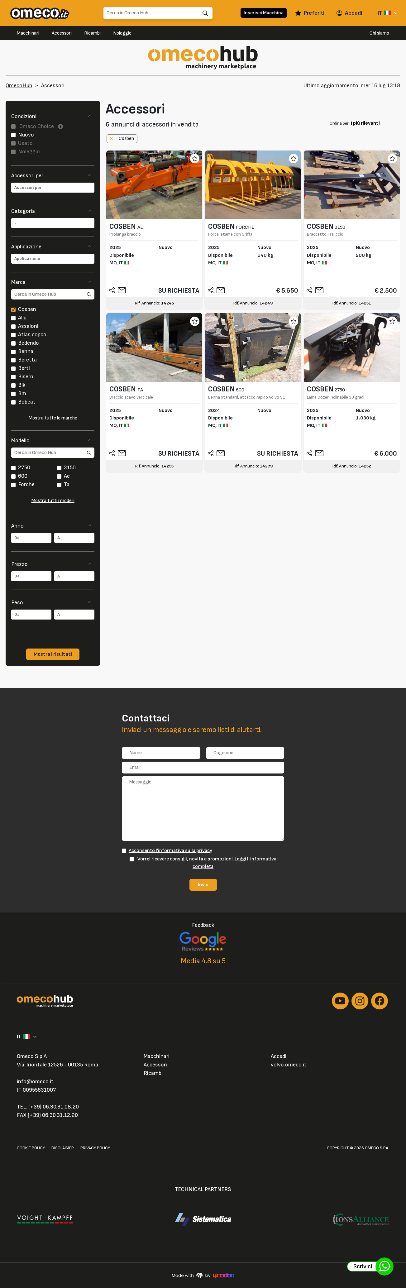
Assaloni (28, 326)
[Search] (158, 13)
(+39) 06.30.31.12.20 (53, 1115)
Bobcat (27, 402)
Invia (203, 885)
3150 (70, 467)
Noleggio (122, 33)
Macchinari (28, 33)
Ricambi (92, 33)
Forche (26, 484)
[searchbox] (52, 188)
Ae (67, 476)
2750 (24, 467)
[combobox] (52, 188)
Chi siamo (379, 33)
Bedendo (28, 343)
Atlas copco (32, 334)
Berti (24, 368)
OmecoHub (19, 85)
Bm (22, 393)
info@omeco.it (35, 1081)
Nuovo (26, 135)
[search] (52, 294)
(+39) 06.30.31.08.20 (53, 1107)
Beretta (27, 360)
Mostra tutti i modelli (52, 501)
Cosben (27, 309)
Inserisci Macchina (264, 13)
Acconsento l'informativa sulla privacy (170, 850)
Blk (22, 385)
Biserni (26, 376)
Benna (25, 351)
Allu (22, 317)
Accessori (62, 33)
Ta (66, 484)
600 (22, 476)
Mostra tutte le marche (53, 418)
